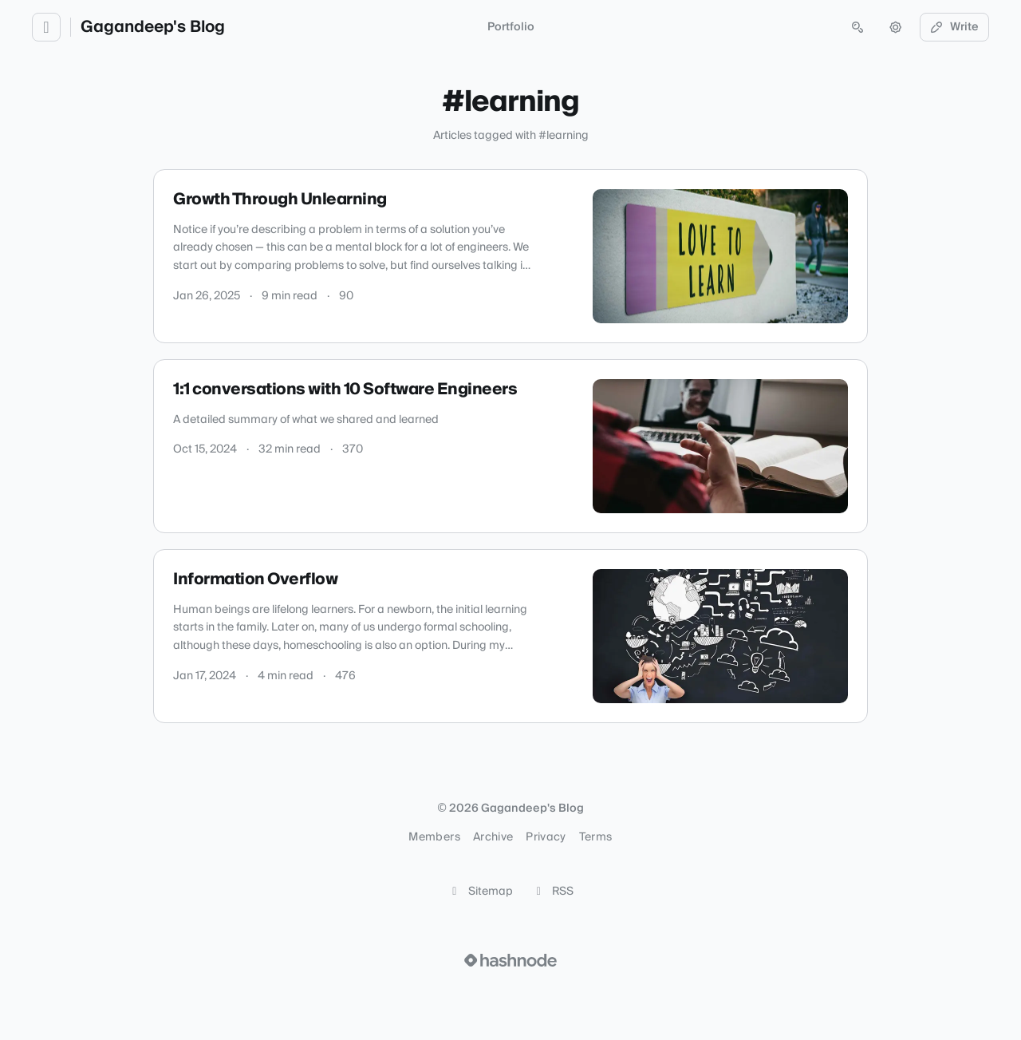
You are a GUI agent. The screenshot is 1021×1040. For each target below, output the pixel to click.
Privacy (546, 837)
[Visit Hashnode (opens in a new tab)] (510, 960)
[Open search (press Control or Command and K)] (857, 27)
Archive (493, 837)
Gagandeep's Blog (153, 27)
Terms (596, 837)
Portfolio (510, 27)
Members (433, 837)
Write (955, 27)
